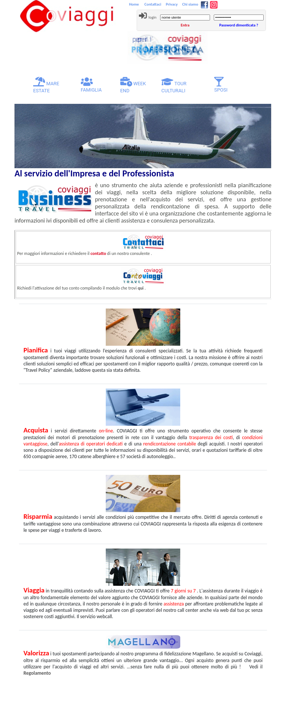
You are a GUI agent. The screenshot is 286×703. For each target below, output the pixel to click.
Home (134, 4)
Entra (185, 25)
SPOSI (221, 85)
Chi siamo (189, 4)
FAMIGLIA (91, 85)
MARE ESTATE (50, 85)
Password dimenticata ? (238, 25)
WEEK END (133, 85)
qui (141, 288)
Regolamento (37, 673)
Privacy (171, 4)
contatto (98, 253)
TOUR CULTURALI (173, 85)
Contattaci (152, 4)
